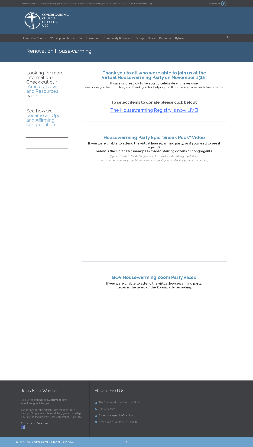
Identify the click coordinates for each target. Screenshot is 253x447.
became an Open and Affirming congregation (44, 120)
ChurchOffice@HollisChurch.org (115, 415)
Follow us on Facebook (34, 423)
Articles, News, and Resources (43, 89)
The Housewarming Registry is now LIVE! (154, 110)
